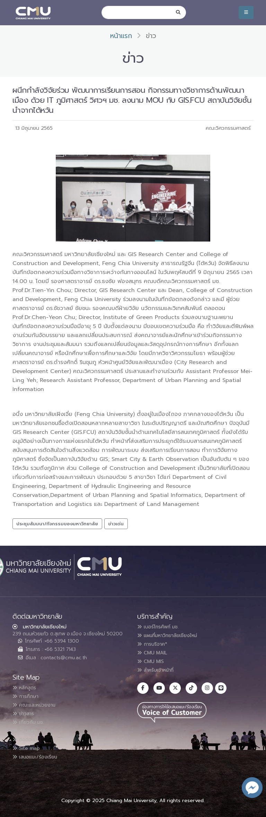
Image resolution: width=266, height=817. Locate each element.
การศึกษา (27, 694)
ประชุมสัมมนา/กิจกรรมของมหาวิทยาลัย (57, 523)
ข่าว (151, 36)
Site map (28, 744)
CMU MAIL (154, 651)
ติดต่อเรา (27, 736)
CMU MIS (152, 660)
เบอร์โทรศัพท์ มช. (161, 627)
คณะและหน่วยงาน (37, 703)
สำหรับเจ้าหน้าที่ (159, 668)
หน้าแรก (121, 36)
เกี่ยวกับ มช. (30, 719)
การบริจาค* (154, 643)
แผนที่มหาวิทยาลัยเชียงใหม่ (172, 635)
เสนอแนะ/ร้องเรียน (38, 752)
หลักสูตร (26, 686)
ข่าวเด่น (116, 523)
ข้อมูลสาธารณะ (34, 728)
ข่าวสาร (25, 711)
